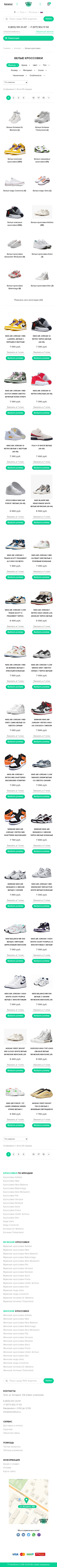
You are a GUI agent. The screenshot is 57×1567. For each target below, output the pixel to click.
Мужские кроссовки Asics (16, 1275)
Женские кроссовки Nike (16, 1318)
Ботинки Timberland (13, 1232)
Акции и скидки (11, 1464)
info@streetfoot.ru (11, 31)
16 (34, 98)
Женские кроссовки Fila (15, 1333)
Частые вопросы (11, 1446)
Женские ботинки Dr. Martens (18, 1366)
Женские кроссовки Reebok (18, 1341)
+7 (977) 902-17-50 (39, 27)
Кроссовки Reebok (13, 1203)
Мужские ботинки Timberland (18, 1301)
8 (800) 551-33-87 (17, 27)
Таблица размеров (13, 1450)
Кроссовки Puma (12, 1210)
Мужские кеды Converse (16, 1294)
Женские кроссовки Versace (18, 1337)
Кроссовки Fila (10, 1195)
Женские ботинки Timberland (18, 1370)
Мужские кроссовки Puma (16, 1279)
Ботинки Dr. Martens (13, 1228)
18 (44, 98)
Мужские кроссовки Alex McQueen (21, 1261)
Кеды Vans (8, 1221)
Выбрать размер (15, 358)
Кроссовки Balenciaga (14, 1188)
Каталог (17, 48)
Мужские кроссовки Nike (16, 1249)
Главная (6, 48)
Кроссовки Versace (13, 1199)
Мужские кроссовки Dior (16, 1286)
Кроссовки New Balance (15, 1184)
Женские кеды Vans (13, 1359)
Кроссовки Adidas (12, 1177)
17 (39, 98)
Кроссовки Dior (11, 1217)
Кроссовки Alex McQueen (16, 1192)
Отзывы (7, 1467)
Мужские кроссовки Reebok (18, 1272)
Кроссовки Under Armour (16, 1214)
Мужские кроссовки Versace (18, 1268)
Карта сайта (9, 1471)
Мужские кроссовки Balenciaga (19, 1257)
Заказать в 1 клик (15, 352)
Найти (49, 18)
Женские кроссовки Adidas (17, 1315)
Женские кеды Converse (16, 1363)
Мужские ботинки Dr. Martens (18, 1297)
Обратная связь (11, 1433)
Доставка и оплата (13, 1425)
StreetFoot (28, 4)
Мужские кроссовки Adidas (17, 1246)
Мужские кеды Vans (13, 1290)
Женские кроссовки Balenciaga (19, 1326)
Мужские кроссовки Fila (15, 1264)
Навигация (13, 38)
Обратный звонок (45, 31)
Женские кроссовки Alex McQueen (21, 1330)
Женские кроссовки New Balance (20, 1322)
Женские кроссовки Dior (16, 1355)
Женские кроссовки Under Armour (21, 1352)
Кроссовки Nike (11, 1180)
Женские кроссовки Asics (16, 1344)
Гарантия (7, 1429)
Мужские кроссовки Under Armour (21, 1283)
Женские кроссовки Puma (16, 1348)
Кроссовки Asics (11, 1206)
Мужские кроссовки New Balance (20, 1253)
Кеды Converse (11, 1225)
